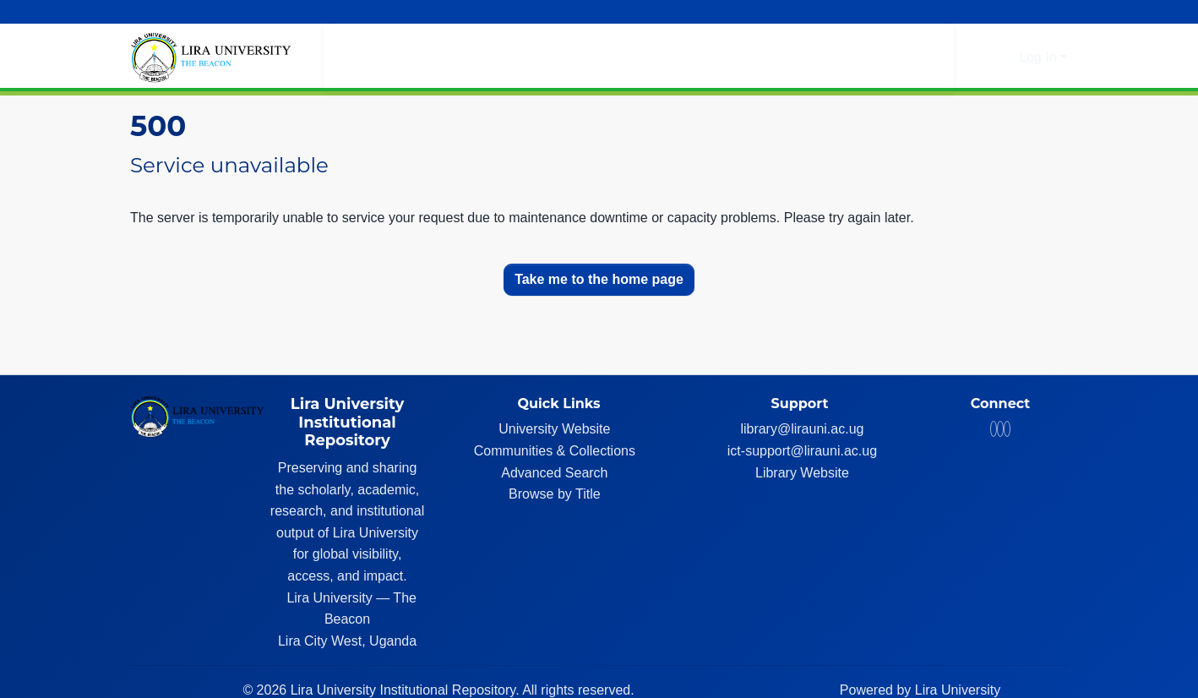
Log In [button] (1039, 57)
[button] (977, 57)
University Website (559, 429)
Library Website (806, 473)
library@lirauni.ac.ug (806, 429)
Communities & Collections (559, 451)
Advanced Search (558, 473)
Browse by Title (559, 494)
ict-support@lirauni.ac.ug (806, 451)
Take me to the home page (599, 279)
